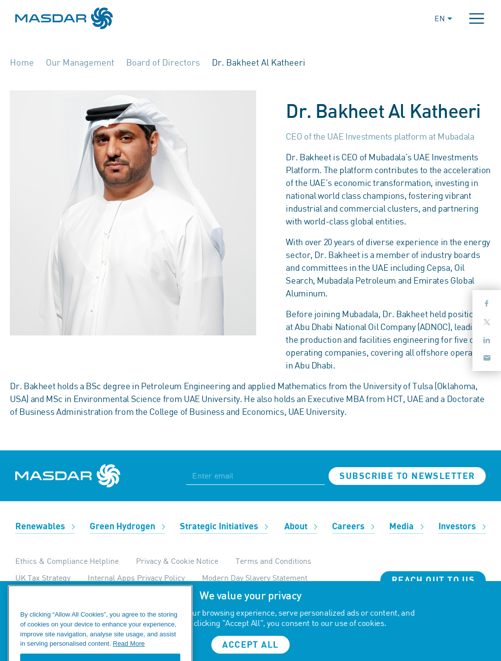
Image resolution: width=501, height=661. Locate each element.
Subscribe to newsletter (407, 476)
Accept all (250, 645)
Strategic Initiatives (224, 526)
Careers (353, 526)
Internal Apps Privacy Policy (136, 578)
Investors (462, 526)
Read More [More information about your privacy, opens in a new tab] (129, 651)
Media (406, 526)
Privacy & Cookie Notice (177, 561)
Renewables (45, 526)
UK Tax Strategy (42, 578)
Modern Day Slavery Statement (254, 578)
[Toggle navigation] (477, 18)
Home (22, 62)
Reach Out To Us (433, 580)
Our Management (80, 62)
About (300, 526)
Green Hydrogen (127, 526)
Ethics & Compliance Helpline (67, 561)
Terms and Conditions (273, 561)
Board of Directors (163, 62)
